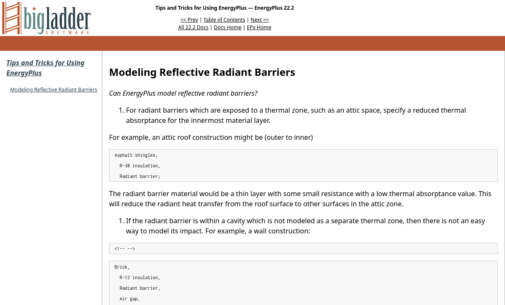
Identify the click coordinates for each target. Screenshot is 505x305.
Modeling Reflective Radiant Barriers (53, 89)
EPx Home (259, 27)
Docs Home (227, 27)
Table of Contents (224, 19)
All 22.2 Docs (193, 27)
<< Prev (189, 19)
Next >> (260, 19)
